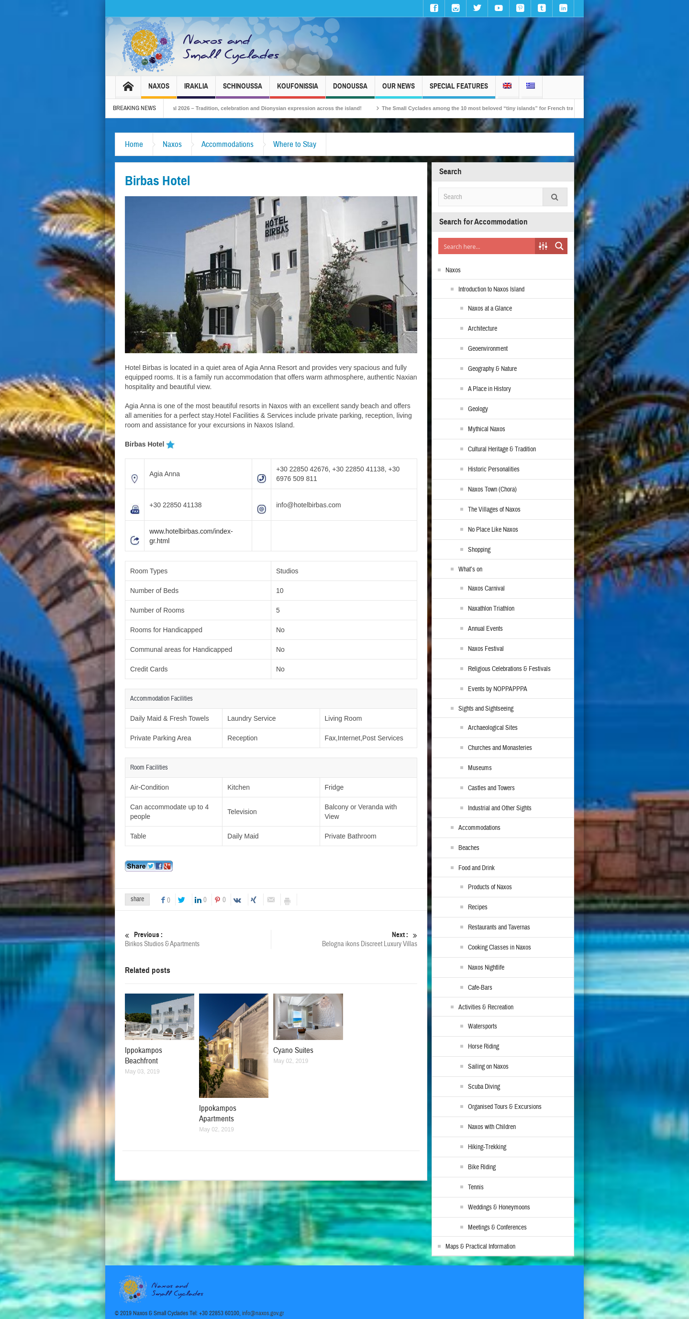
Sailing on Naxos (488, 1066)
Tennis (476, 1187)
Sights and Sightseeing (485, 708)
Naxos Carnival (486, 588)
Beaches (468, 848)
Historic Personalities (494, 469)
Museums (480, 768)
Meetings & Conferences (497, 1227)
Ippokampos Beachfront (143, 1055)
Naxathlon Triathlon (491, 608)
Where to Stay (294, 144)
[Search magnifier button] (559, 246)
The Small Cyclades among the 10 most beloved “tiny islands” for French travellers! (502, 108)
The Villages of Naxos (494, 509)
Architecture (482, 328)
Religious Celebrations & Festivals (509, 669)
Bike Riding (482, 1167)
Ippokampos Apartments (217, 1113)
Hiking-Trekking (487, 1147)
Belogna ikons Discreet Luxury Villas (344, 939)
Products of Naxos (490, 887)
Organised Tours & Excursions (505, 1107)
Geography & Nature (492, 369)
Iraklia (196, 90)
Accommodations (227, 144)
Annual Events (485, 629)
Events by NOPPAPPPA (497, 689)
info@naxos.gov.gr (263, 1313)
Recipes (478, 907)
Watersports (482, 1026)
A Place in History (489, 389)
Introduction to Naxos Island (491, 289)
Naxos (159, 90)
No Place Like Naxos (493, 529)
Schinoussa (242, 90)
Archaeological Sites (493, 728)
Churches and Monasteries (500, 748)
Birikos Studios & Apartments (198, 939)
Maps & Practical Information (480, 1246)
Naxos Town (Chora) (492, 489)
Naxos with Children (492, 1127)
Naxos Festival (486, 649)
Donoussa (350, 90)
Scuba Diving (484, 1087)
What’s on (470, 569)
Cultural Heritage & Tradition (502, 449)
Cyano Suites (293, 1050)
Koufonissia (297, 90)
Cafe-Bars (480, 988)
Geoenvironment (488, 349)
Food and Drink (476, 868)
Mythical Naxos (486, 429)
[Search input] (487, 246)
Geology (478, 409)
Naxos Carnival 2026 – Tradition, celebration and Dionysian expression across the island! (265, 108)
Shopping (479, 550)
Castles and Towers (491, 788)
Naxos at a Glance (490, 308)
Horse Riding (483, 1046)
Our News (398, 90)
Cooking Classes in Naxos (499, 947)
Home (134, 144)
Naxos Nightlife (486, 967)
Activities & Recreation (485, 1007)
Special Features (458, 90)
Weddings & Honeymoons (499, 1207)
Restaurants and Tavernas (499, 927)
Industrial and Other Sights (500, 808)
